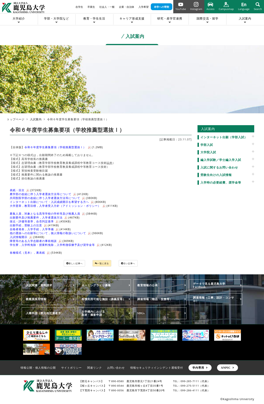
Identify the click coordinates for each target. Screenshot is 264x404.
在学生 (79, 7)
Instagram (196, 9)
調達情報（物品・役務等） (154, 299)
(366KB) (56, 233)
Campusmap (226, 9)
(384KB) (53, 213)
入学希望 (143, 7)
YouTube (180, 9)
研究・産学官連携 (169, 18)
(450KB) (40, 221)
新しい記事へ (70, 263)
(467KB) (45, 217)
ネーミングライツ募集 (96, 285)
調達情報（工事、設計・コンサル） (213, 300)
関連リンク (94, 368)
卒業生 (91, 7)
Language (244, 9)
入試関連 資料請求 (39, 285)
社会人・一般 (107, 7)
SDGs (141, 313)
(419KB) (34, 225)
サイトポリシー (71, 368)
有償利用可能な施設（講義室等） (104, 299)
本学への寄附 (161, 7)
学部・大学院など (56, 18)
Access (210, 9)
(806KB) (58, 202)
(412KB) (49, 194)
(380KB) (53, 198)
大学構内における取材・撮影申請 (93, 314)
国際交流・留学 (207, 18)
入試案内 (245, 18)
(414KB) (40, 229)
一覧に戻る (102, 263)
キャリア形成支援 (132, 18)
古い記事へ (133, 263)
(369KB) (42, 241)
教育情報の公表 (147, 285)
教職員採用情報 (36, 299)
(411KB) (64, 206)
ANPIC (226, 368)
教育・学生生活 (94, 18)
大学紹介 (19, 18)
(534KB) (36, 252)
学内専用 (198, 368)
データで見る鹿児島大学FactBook (209, 286)
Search (258, 9)
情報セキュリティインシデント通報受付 (156, 368)
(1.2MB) (63, 147)
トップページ (15, 119)
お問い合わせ (116, 368)
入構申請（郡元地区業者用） (45, 313)
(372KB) (25, 190)
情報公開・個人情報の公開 (38, 368)
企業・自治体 (126, 7)
